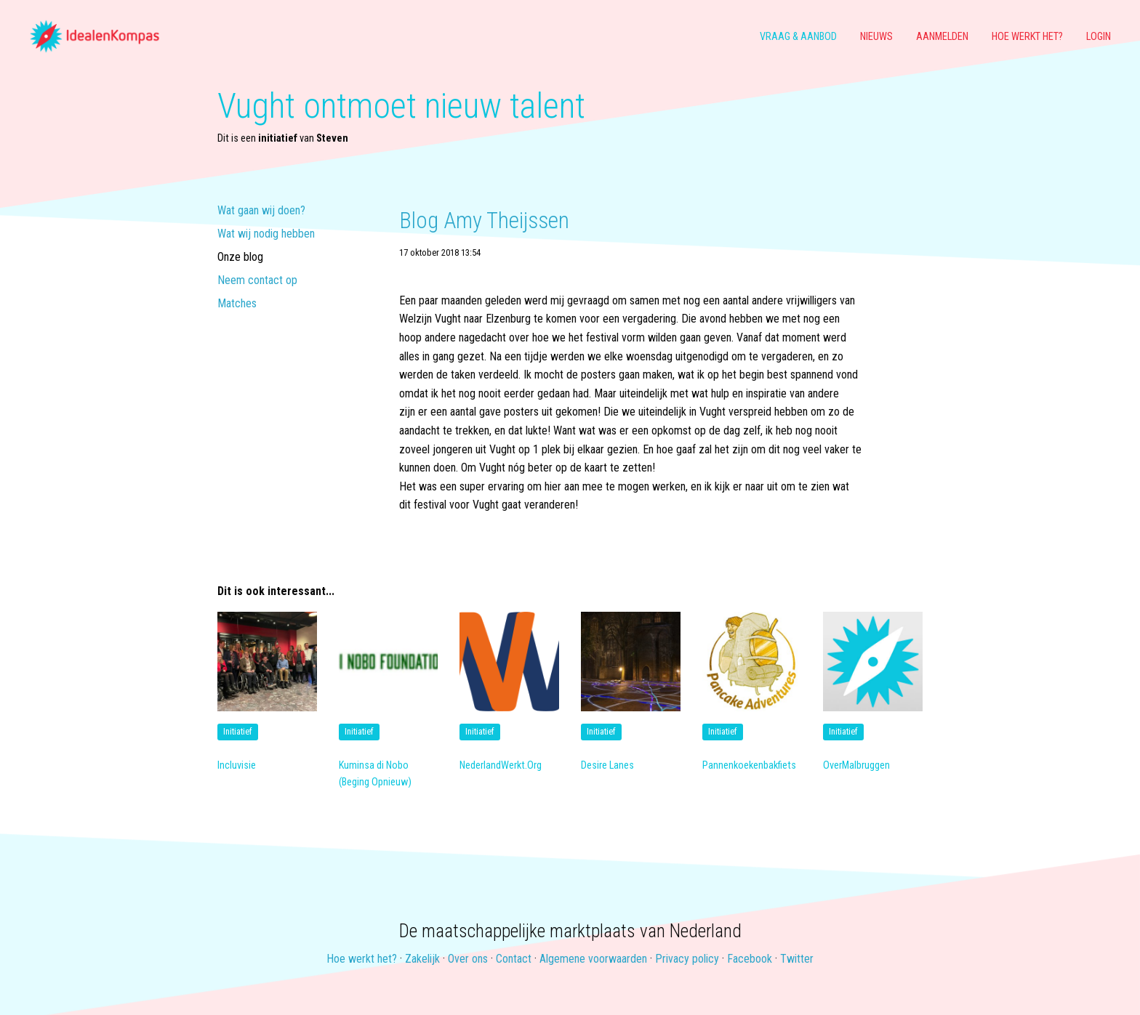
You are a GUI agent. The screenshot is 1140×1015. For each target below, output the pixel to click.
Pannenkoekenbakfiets (749, 765)
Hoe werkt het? (1027, 37)
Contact (513, 959)
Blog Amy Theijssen (484, 220)
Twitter (797, 959)
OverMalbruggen (856, 765)
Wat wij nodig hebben (266, 234)
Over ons (468, 959)
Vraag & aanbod (798, 37)
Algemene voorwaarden (593, 959)
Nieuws (876, 37)
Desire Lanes (607, 765)
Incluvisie (236, 765)
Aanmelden (942, 37)
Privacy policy (687, 959)
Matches (237, 304)
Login (1098, 37)
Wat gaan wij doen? (261, 211)
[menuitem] (100, 37)
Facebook (749, 959)
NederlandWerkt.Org (500, 765)
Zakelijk (422, 959)
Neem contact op (257, 281)
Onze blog (240, 257)
